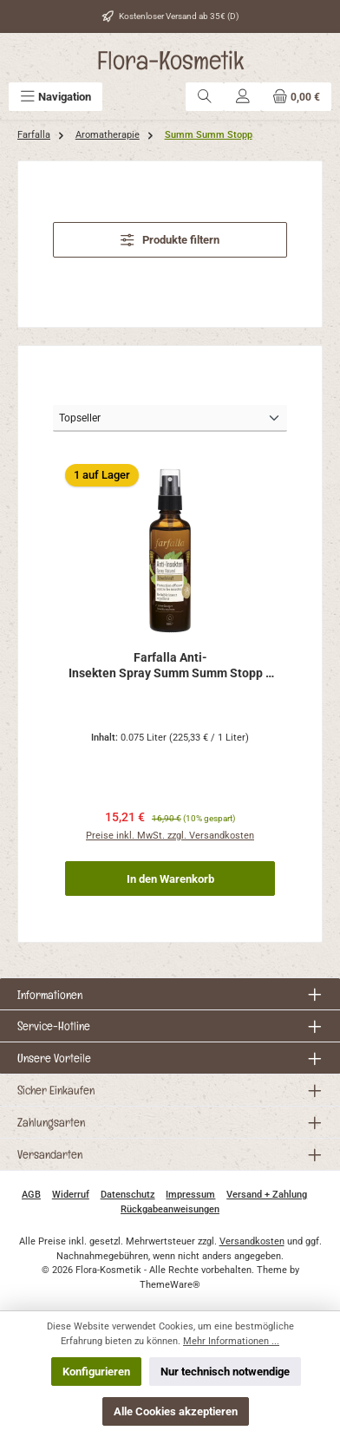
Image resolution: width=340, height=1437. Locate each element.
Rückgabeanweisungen (170, 1209)
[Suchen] (205, 96)
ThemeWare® (170, 1284)
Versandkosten (251, 1241)
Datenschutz (128, 1194)
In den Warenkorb (170, 878)
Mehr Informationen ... (231, 1341)
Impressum (190, 1194)
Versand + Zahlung (266, 1194)
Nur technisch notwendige (225, 1371)
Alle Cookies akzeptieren (176, 1411)
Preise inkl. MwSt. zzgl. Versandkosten (170, 835)
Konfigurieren (96, 1371)
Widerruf (70, 1194)
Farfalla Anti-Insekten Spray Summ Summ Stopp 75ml (170, 665)
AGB (31, 1194)
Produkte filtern (170, 239)
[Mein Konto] (243, 96)
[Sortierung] (170, 418)
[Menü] (55, 96)
